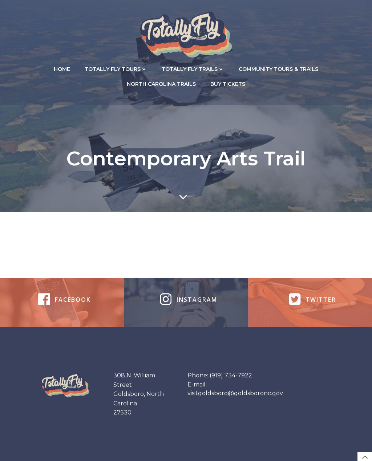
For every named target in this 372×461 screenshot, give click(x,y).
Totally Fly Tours (116, 69)
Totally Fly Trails (193, 69)
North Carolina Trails (161, 84)
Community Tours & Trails (278, 69)
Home (62, 69)
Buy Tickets (227, 84)
